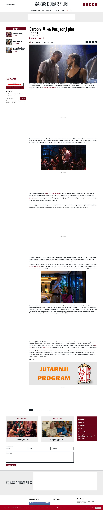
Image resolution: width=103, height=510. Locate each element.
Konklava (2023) (17, 34)
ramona (38, 42)
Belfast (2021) (81, 426)
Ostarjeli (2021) (81, 432)
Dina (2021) (80, 429)
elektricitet (46, 347)
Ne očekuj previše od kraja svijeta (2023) (19, 49)
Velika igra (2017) (18, 41)
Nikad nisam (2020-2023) (22, 440)
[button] (70, 10)
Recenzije (33, 38)
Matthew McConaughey (49, 87)
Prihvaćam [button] (98, 507)
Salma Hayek (47, 410)
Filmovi (15, 35)
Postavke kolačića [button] (90, 507)
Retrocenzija (16, 43)
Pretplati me (23, 98)
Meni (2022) (81, 423)
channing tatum (38, 410)
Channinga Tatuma (34, 266)
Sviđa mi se (47, 502)
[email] (13, 98)
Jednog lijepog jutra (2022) (57, 440)
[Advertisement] (51, 17)
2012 (68, 83)
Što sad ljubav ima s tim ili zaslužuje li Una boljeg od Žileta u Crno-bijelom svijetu (86, 436)
